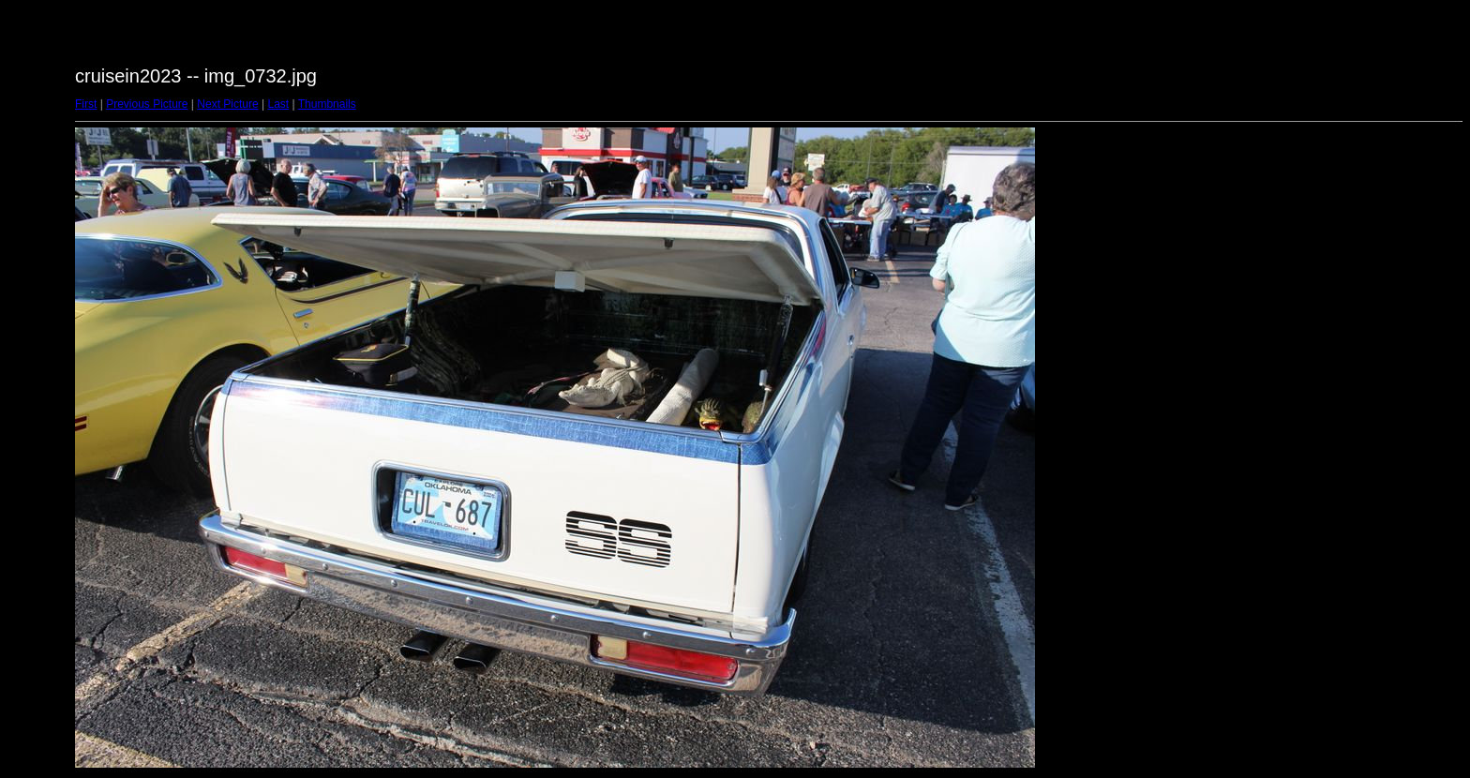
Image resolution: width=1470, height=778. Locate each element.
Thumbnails (327, 104)
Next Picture (227, 104)
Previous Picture (147, 104)
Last (278, 104)
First (86, 104)
